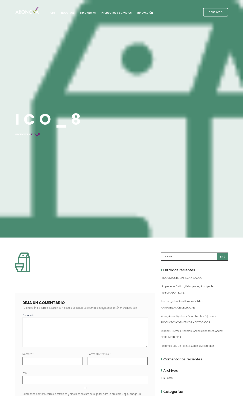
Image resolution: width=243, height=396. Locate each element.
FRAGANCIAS (88, 12)
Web (24, 372)
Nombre (27, 354)
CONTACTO (215, 12)
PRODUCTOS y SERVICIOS (116, 12)
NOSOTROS (67, 12)
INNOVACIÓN (145, 12)
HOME (52, 12)
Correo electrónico (99, 354)
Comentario (28, 315)
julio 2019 (167, 378)
